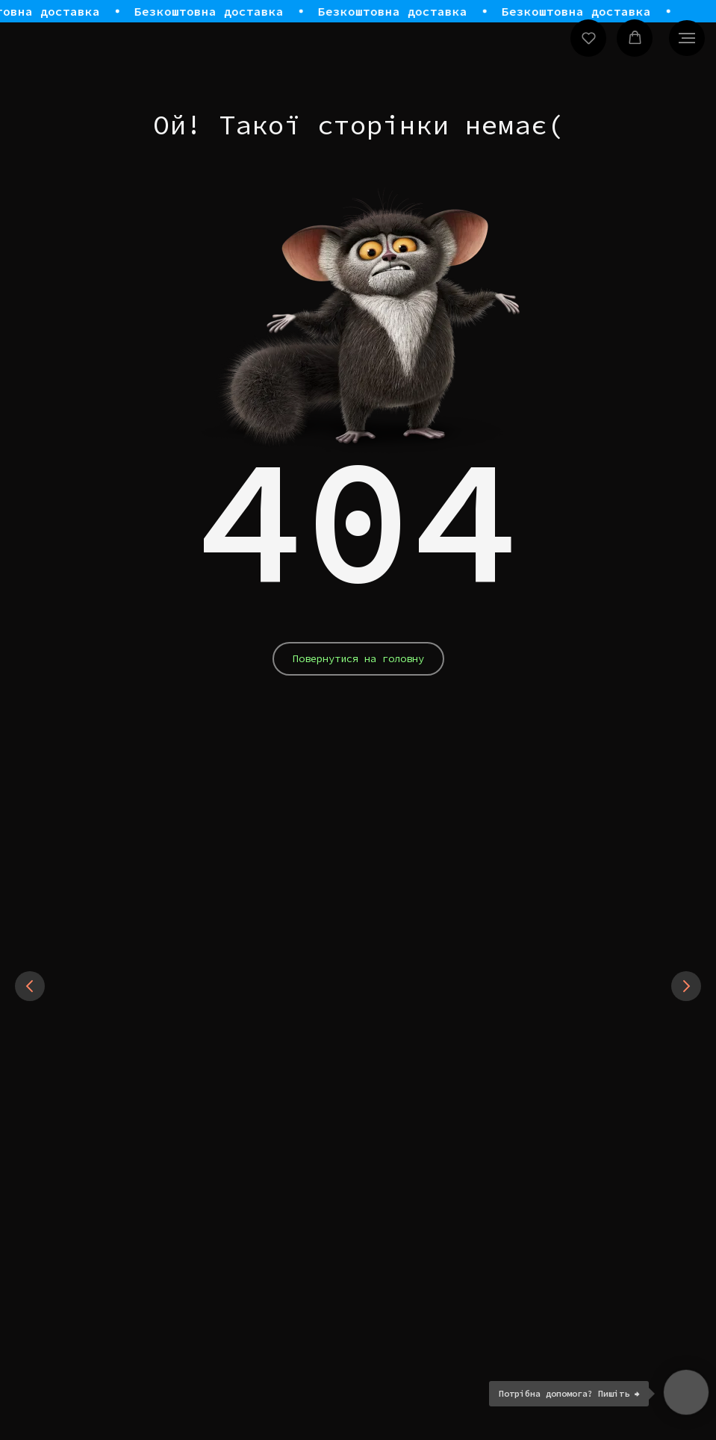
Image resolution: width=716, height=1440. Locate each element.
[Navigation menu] (687, 38)
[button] (589, 38)
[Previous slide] (30, 1069)
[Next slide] (686, 1069)
